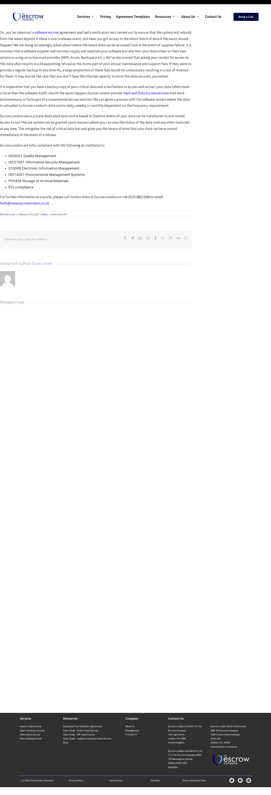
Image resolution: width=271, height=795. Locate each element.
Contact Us (213, 17)
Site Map (155, 780)
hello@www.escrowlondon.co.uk (24, 203)
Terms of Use (116, 780)
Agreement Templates (134, 17)
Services (86, 17)
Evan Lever (9, 214)
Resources (165, 17)
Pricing (106, 17)
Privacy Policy (76, 780)
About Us (190, 17)
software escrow (47, 32)
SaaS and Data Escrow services (146, 93)
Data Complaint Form (194, 780)
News (45, 214)
